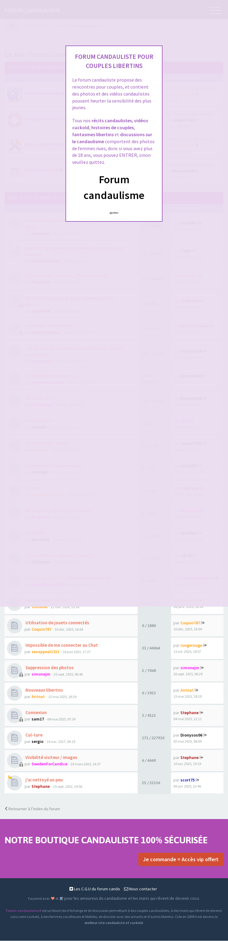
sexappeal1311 (45, 652)
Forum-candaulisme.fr (24, 911)
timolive (39, 607)
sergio (37, 741)
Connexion (36, 713)
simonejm (41, 674)
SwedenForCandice (49, 764)
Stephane (189, 713)
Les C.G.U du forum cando (94, 889)
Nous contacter (140, 889)
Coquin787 (41, 629)
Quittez (114, 212)
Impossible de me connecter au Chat (61, 645)
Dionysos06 (191, 735)
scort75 (187, 780)
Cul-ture (33, 735)
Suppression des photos (49, 668)
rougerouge (191, 645)
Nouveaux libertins (44, 690)
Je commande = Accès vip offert (181, 859)
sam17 (38, 719)
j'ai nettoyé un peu (44, 780)
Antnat (38, 697)
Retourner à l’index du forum (32, 809)
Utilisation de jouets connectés (57, 623)
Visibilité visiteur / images (51, 758)
